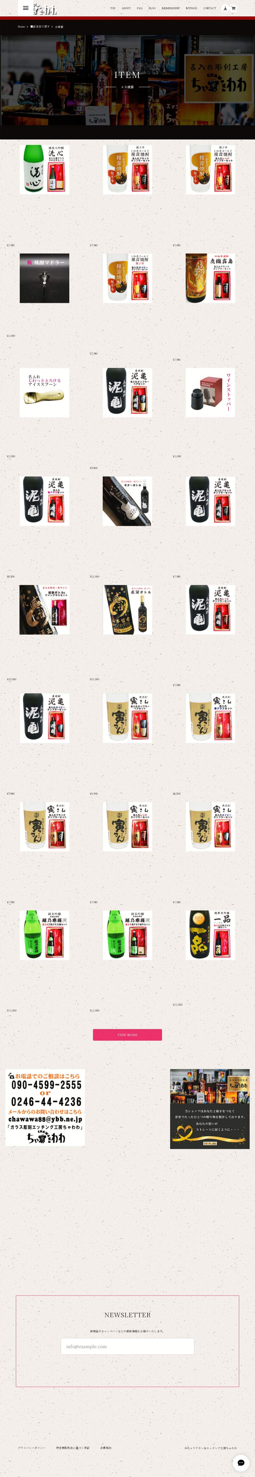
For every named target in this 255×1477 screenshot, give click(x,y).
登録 (127, 1365)
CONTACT (209, 8)
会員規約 (105, 1448)
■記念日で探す (40, 26)
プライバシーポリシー (32, 1448)
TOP (112, 8)
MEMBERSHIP (171, 8)
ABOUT (126, 8)
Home (21, 26)
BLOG (152, 8)
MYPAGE (191, 8)
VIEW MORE (127, 1034)
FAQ (139, 8)
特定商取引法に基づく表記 (73, 1448)
